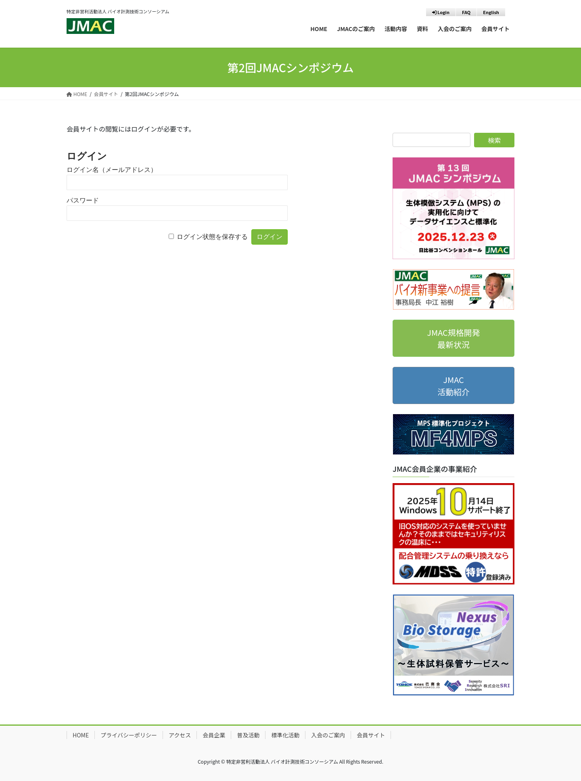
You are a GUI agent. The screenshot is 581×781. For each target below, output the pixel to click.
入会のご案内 (328, 735)
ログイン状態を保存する (212, 236)
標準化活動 (285, 735)
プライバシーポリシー (128, 735)
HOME (81, 735)
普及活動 (248, 735)
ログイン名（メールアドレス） (112, 169)
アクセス (180, 735)
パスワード (83, 200)
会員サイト (371, 735)
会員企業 (214, 735)
